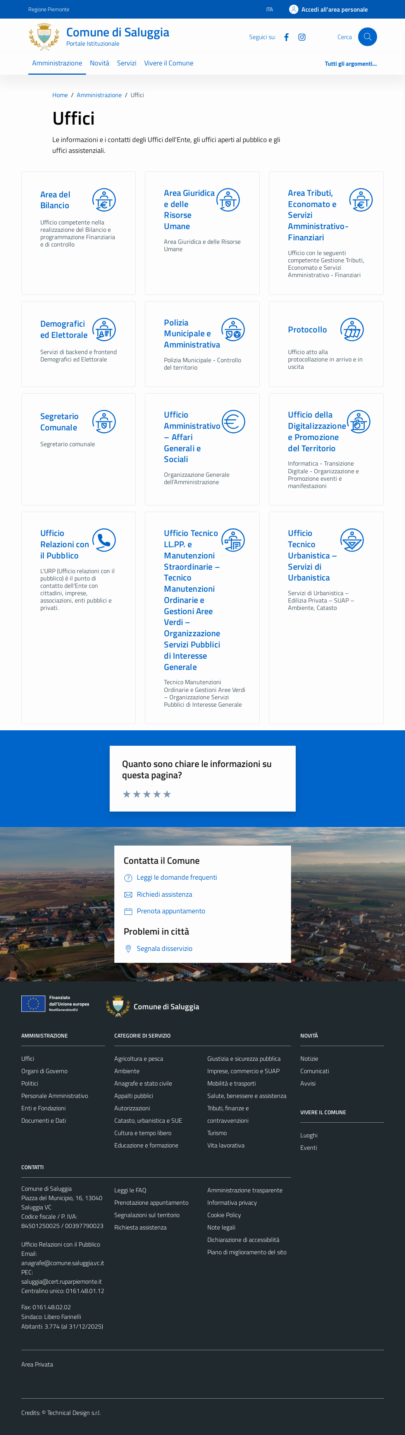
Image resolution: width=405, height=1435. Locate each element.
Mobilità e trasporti (231, 1083)
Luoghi (308, 1135)
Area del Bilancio (55, 200)
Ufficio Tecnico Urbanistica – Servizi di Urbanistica (312, 555)
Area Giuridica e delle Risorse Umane (189, 209)
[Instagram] (299, 36)
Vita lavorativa (226, 1145)
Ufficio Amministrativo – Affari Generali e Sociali (192, 437)
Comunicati (314, 1070)
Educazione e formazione (146, 1145)
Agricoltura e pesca (138, 1058)
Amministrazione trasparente (245, 1190)
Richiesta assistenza (140, 1227)
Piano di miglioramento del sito (246, 1252)
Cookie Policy (224, 1214)
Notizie (309, 1058)
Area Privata (37, 1364)
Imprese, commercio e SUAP (243, 1070)
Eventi (308, 1147)
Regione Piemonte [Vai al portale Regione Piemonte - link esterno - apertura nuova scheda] (48, 9)
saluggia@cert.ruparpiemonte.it (61, 1281)
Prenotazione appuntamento (151, 1202)
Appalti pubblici (133, 1095)
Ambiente (127, 1070)
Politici (29, 1083)
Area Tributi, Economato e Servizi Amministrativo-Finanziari (318, 215)
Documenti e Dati (43, 1120)
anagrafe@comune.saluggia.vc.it (62, 1262)
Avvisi (307, 1083)
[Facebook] (283, 36)
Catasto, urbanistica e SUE (148, 1120)
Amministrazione (57, 63)
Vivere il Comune (168, 63)
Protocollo (307, 329)
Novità (99, 63)
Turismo (217, 1132)
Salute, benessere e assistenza (246, 1095)
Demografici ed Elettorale (64, 329)
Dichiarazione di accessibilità (243, 1239)
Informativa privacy (232, 1202)
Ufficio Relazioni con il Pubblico (65, 544)
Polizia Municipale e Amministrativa (192, 333)
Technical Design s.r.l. (74, 1412)
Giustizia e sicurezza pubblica (244, 1058)
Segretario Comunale (59, 422)
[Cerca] (367, 36)
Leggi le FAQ (130, 1190)
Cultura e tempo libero (142, 1132)
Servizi (126, 63)
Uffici (27, 1058)
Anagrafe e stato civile (143, 1083)
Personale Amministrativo (54, 1095)
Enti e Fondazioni (43, 1108)
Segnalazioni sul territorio (146, 1214)
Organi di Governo (44, 1070)
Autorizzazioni (132, 1108)
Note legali (221, 1227)
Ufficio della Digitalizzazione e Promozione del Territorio (317, 431)
